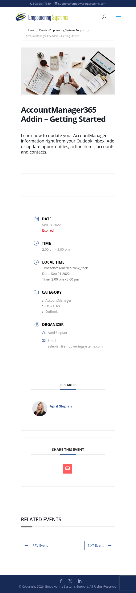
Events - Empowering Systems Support (62, 30)
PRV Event (36, 545)
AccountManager (57, 300)
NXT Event (100, 545)
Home (30, 30)
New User (51, 306)
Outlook (50, 311)
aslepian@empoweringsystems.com (75, 346)
